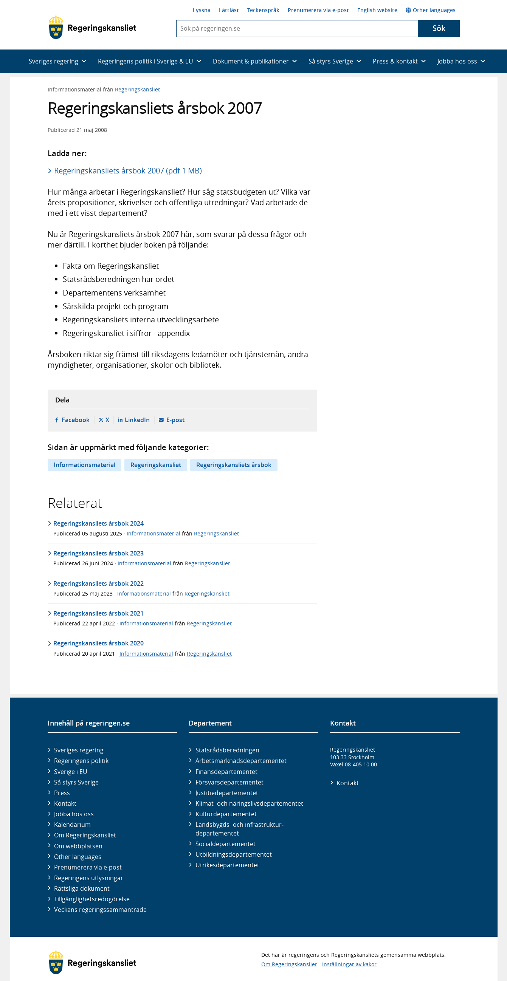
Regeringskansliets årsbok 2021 (98, 613)
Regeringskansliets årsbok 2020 (98, 643)
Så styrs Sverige (76, 782)
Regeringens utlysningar (88, 878)
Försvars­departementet (229, 782)
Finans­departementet (226, 771)
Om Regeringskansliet (85, 835)
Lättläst (229, 10)
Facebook (76, 420)
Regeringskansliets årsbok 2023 (98, 553)
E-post (175, 420)
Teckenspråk (263, 10)
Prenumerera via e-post (318, 10)
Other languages (431, 10)
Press (62, 793)
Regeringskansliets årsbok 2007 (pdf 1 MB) (128, 171)
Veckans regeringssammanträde (100, 909)
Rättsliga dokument (82, 888)
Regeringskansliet (137, 89)
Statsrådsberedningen (227, 750)
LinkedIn (137, 420)
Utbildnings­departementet (233, 854)
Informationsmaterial (84, 465)
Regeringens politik (81, 761)
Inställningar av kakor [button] (349, 964)
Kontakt (65, 803)
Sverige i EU (70, 771)
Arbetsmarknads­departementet (241, 761)
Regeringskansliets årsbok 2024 (98, 523)
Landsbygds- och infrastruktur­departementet (239, 828)
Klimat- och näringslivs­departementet (249, 803)
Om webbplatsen (78, 846)
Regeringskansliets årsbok (233, 465)
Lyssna (202, 10)
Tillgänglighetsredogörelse (92, 899)
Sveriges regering (79, 750)
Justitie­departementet (226, 793)
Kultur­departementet (226, 814)
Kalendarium (72, 824)
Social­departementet (225, 844)
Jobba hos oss (74, 814)
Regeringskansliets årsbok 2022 (98, 583)
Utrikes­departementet (227, 865)
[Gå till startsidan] (92, 26)
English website (377, 10)
